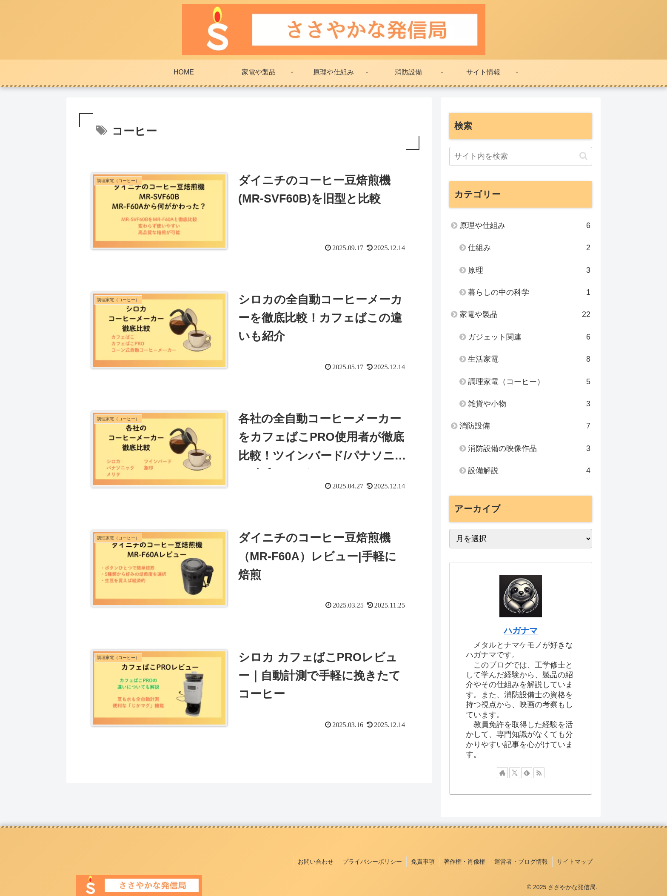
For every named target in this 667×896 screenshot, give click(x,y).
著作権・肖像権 (464, 861)
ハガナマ (521, 630)
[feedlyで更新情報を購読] (526, 772)
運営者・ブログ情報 (521, 861)
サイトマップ (575, 861)
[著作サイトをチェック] (502, 772)
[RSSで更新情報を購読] (538, 772)
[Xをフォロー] (514, 772)
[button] (583, 156)
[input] (520, 156)
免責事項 (423, 861)
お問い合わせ (316, 861)
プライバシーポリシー (372, 861)
